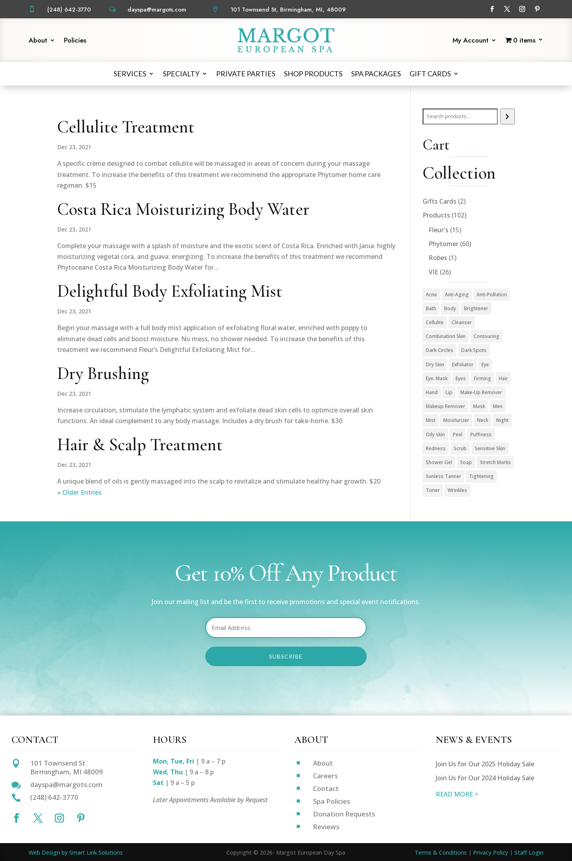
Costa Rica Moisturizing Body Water (183, 209)
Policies (75, 41)
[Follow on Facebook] (492, 9)
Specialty (181, 73)
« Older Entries (79, 492)
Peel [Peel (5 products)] (457, 434)
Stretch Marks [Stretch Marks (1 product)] (495, 462)
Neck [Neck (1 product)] (482, 420)
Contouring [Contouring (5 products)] (486, 336)
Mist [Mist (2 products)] (430, 420)
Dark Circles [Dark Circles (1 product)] (439, 350)
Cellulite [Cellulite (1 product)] (435, 322)
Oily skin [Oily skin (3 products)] (435, 434)
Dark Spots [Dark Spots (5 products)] (474, 350)
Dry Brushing (103, 373)
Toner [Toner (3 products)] (433, 490)
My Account (470, 41)
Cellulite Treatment (126, 127)
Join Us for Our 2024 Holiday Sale (485, 778)
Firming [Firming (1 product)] (482, 378)
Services (130, 73)
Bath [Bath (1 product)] (431, 308)
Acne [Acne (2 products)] (431, 294)
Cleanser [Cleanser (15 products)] (462, 322)
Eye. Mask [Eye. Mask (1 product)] (437, 378)
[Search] (507, 116)
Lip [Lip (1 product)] (449, 392)
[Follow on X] (507, 9)
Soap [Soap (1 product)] (466, 462)
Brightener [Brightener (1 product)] (476, 308)
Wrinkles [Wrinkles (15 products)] (457, 490)
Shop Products (313, 73)
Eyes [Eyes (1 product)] (461, 378)
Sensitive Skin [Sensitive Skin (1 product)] (490, 448)
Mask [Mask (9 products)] (479, 406)
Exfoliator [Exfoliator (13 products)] (462, 364)
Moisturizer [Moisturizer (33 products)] (456, 420)
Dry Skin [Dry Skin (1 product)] (435, 364)
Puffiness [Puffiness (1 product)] (481, 434)
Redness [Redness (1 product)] (436, 448)
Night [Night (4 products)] (502, 420)
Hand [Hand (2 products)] (432, 392)
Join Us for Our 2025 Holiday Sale (485, 764)
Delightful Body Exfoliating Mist (169, 291)
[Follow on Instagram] (522, 9)
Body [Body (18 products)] (450, 308)
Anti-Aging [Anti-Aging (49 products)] (457, 294)
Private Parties (245, 73)
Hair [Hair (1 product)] (503, 378)
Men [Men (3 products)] (497, 406)
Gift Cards (430, 73)
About (38, 41)
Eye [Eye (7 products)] (485, 364)
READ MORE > (457, 794)
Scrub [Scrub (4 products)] (460, 448)
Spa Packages (376, 73)
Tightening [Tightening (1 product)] (481, 476)
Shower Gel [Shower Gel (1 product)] (439, 462)
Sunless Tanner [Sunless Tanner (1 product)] (443, 476)
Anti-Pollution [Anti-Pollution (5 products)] (492, 294)
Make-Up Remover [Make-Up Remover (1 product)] (481, 392)
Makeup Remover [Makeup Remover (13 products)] (445, 406)
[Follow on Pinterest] (537, 9)
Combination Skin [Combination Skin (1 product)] (446, 336)
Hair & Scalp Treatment (140, 444)
